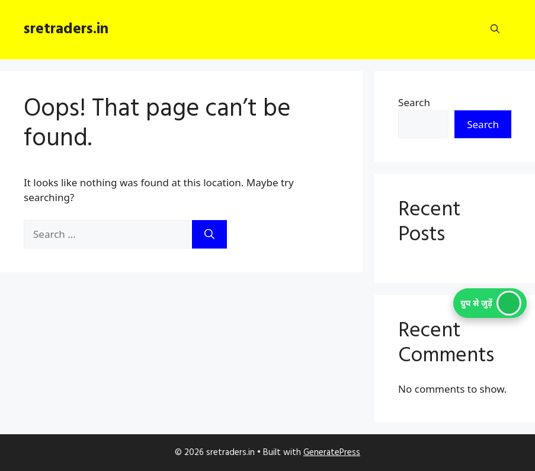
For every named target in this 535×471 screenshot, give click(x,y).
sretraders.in (66, 30)
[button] (495, 29)
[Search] (209, 234)
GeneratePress (331, 452)
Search (414, 102)
